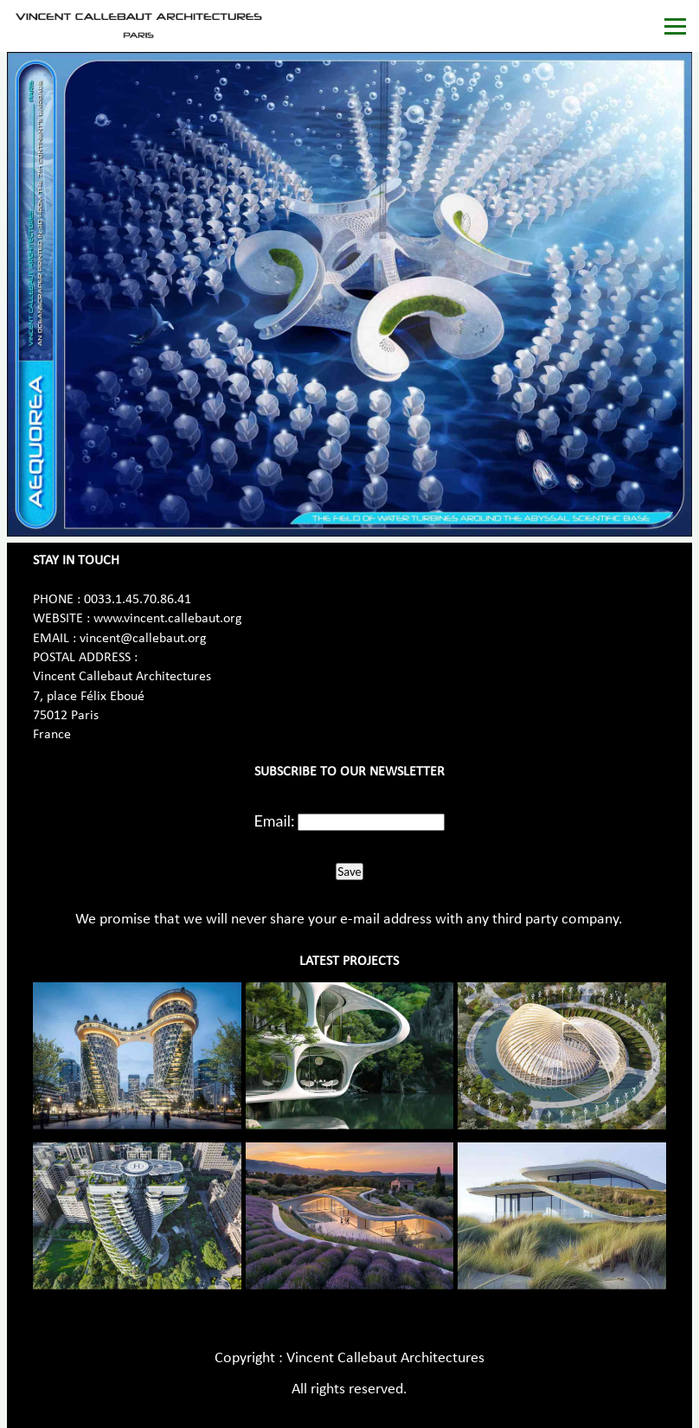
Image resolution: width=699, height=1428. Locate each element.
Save (349, 871)
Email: (274, 820)
